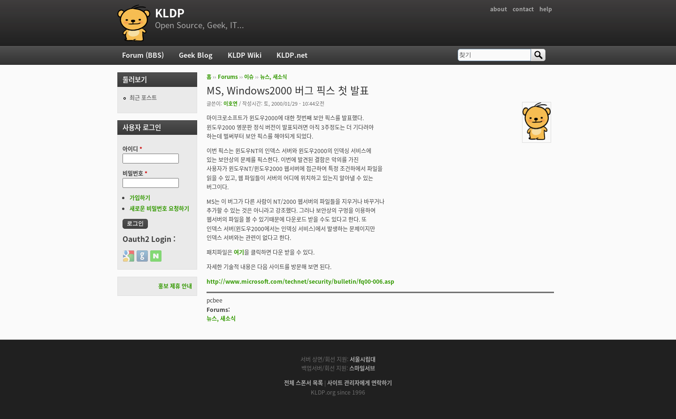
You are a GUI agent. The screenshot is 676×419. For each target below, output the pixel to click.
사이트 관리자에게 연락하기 (359, 383)
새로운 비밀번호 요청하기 (159, 208)
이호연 (230, 103)
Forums (228, 77)
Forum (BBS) (143, 55)
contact (523, 9)
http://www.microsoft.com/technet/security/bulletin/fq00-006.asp (300, 281)
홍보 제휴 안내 (175, 286)
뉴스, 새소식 (273, 77)
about (498, 9)
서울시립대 (363, 359)
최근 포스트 (143, 97)
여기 (239, 252)
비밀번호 (135, 173)
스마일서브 (362, 368)
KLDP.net (292, 55)
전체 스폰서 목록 (303, 383)
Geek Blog (196, 55)
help (545, 9)
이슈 (249, 77)
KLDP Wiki (244, 55)
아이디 (132, 149)
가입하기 (140, 198)
